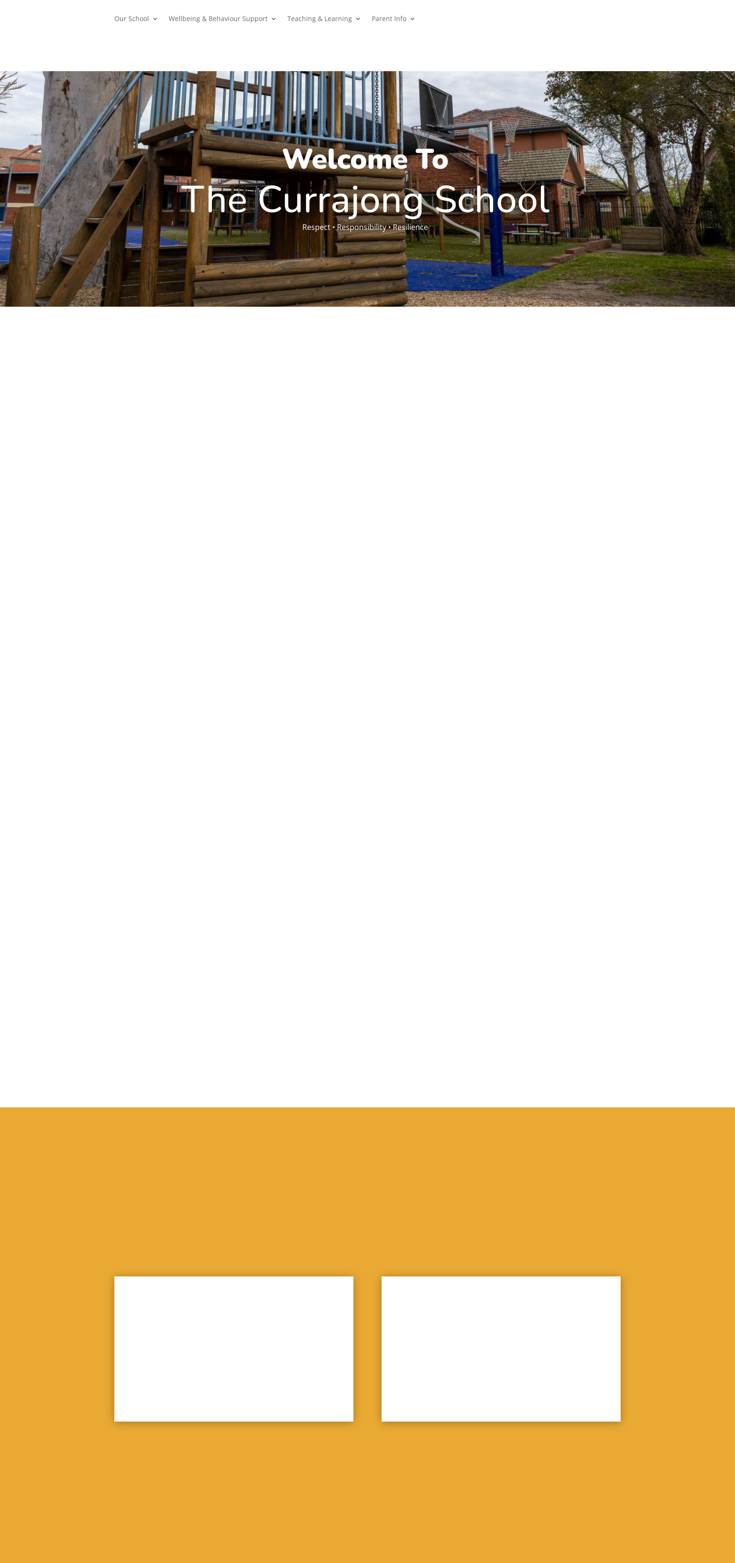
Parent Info (389, 19)
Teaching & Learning (319, 19)
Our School (131, 19)
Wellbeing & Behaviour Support (218, 19)
